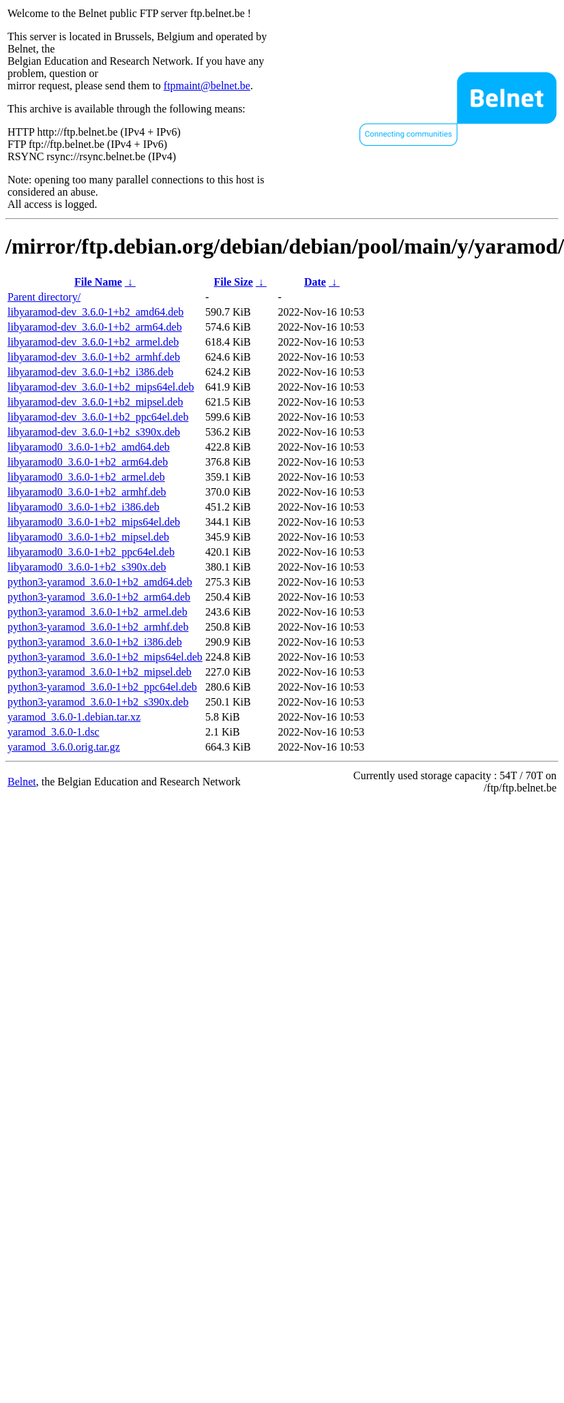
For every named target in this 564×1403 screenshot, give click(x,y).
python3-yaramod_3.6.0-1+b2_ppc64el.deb (102, 687)
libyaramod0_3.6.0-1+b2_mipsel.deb (88, 537)
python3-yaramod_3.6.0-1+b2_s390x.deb (98, 702)
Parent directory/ (44, 297)
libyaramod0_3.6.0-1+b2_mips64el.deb (94, 522)
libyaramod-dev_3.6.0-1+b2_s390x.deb (94, 432)
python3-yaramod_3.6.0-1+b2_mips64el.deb (105, 657)
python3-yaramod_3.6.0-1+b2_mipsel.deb (100, 672)
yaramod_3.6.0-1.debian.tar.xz (74, 717)
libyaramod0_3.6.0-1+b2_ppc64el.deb (91, 552)
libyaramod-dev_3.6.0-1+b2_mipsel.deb (95, 402)
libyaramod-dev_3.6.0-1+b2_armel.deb (93, 342)
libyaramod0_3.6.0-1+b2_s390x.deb (87, 567)
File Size (233, 282)
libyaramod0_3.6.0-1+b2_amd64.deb (89, 447)
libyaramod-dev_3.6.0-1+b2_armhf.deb (94, 357)
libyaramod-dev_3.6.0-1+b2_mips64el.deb (101, 387)
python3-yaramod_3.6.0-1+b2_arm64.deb (99, 597)
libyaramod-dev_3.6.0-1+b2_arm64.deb (95, 327)
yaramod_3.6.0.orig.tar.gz (64, 747)
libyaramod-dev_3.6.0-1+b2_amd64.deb (95, 312)
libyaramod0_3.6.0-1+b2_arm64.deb (88, 462)
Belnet (22, 781)
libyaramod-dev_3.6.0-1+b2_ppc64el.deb (98, 417)
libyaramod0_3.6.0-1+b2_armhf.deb (87, 492)
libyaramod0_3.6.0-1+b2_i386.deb (84, 507)
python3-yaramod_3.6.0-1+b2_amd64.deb (100, 582)
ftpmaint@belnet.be (207, 85)
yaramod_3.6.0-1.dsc (54, 732)
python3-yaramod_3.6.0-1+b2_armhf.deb (98, 627)
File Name (98, 282)
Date (315, 282)
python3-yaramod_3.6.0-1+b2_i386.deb (95, 642)
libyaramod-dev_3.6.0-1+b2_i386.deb (90, 372)
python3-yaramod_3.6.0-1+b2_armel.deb (98, 612)
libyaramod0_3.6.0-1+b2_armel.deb (86, 477)
